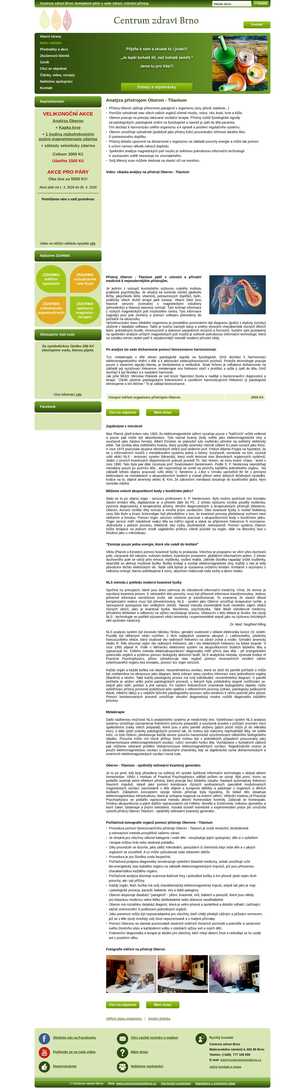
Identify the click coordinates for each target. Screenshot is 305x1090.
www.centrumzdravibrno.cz (136, 1083)
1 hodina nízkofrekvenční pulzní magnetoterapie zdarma (68, 136)
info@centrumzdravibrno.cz (240, 1060)
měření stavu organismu (124, 1018)
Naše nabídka (50, 43)
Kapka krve (70, 127)
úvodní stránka (159, 1018)
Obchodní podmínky (176, 1083)
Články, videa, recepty (57, 75)
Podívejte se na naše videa (74, 1052)
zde (92, 243)
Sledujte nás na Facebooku (74, 1038)
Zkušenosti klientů (54, 56)
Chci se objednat (53, 69)
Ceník (44, 62)
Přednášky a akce (54, 49)
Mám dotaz (139, 1052)
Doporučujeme (64, 1066)
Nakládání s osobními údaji (215, 1083)
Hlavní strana (50, 36)
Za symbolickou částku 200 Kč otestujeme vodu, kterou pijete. (68, 348)
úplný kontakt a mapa (225, 1067)
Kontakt (46, 88)
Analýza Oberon (68, 121)
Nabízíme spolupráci (56, 81)
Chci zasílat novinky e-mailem (154, 1038)
